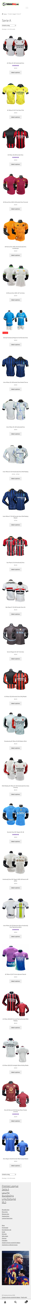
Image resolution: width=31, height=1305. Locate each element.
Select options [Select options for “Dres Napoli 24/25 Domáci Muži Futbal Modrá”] (15, 1165)
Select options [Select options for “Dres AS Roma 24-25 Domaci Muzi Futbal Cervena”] (15, 1121)
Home (5, 14)
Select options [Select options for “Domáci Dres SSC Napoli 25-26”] (15, 841)
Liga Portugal (9, 1199)
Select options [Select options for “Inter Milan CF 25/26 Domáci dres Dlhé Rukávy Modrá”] (15, 525)
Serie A (5, 1189)
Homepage (5, 1227)
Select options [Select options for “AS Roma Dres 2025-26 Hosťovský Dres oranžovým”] (15, 255)
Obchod (4, 1238)
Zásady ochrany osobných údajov (11, 1242)
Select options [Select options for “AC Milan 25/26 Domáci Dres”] (15, 164)
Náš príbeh (5, 1236)
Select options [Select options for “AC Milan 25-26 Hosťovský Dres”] (15, 72)
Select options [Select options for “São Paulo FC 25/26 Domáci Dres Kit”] (15, 614)
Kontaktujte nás (6, 1230)
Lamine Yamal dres (7, 1218)
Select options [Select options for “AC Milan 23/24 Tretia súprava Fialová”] (15, 981)
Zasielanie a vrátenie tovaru (10, 1245)
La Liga (5, 1192)
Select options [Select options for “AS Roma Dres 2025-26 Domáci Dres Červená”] (15, 209)
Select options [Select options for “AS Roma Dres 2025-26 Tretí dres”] (15, 300)
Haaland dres (5, 1216)
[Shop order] (9, 25)
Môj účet (4, 1234)
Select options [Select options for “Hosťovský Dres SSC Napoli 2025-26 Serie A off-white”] (15, 888)
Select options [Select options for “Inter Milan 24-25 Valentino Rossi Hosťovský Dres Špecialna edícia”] (15, 936)
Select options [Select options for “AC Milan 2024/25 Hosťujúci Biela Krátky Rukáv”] (15, 1072)
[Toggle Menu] (27, 8)
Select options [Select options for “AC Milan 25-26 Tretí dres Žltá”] (15, 117)
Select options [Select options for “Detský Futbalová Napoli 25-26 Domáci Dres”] (15, 344)
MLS (4, 1202)
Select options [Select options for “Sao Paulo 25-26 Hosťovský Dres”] (15, 569)
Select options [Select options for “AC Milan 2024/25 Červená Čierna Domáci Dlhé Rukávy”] (15, 1027)
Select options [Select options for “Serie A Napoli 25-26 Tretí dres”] (15, 659)
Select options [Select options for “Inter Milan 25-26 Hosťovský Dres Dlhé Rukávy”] (15, 478)
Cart (24, 1301)
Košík (3, 1232)
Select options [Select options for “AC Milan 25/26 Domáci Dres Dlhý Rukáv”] (15, 703)
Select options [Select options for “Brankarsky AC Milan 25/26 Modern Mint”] (15, 748)
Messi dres (5, 1212)
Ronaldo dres (5, 1210)
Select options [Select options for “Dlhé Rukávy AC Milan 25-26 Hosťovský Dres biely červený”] (15, 794)
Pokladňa (4, 1240)
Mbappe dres (5, 1214)
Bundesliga (8, 1195)
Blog (3, 1225)
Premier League (10, 1186)
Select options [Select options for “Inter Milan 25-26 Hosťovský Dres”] (15, 434)
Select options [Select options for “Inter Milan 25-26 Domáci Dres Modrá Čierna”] (15, 389)
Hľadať (15, 1302)
